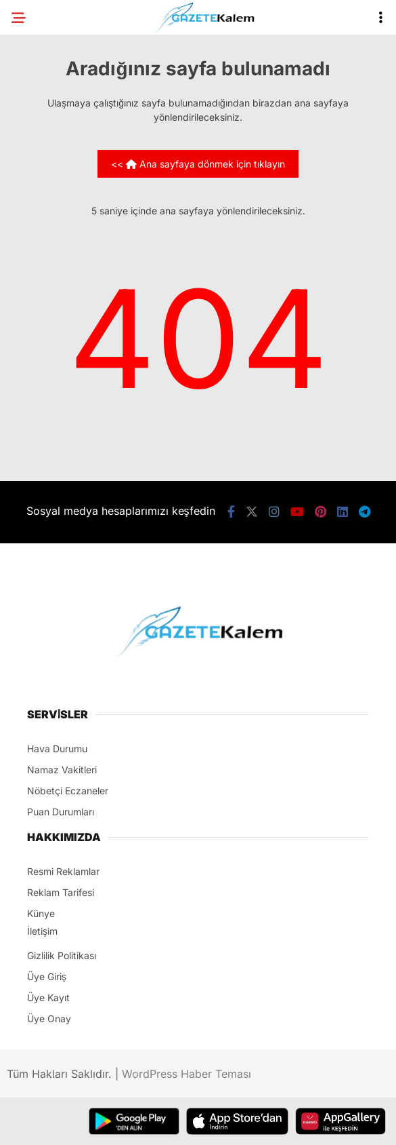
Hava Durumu (57, 748)
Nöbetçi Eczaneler (67, 790)
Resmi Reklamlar (63, 871)
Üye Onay (49, 1018)
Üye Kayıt (48, 997)
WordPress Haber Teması (186, 1074)
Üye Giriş (46, 976)
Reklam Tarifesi (60, 892)
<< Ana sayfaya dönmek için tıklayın (198, 164)
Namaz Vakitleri (62, 769)
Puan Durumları (60, 811)
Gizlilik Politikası (61, 955)
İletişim (42, 931)
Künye (41, 913)
